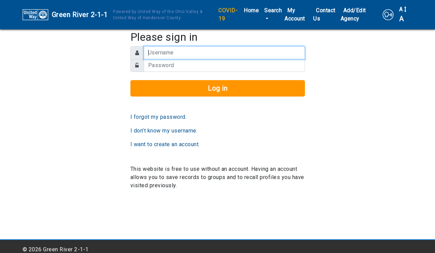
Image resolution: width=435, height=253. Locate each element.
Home (251, 10)
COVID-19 (228, 14)
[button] (388, 15)
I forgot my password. (158, 117)
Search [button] (273, 10)
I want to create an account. (165, 144)
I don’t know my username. (164, 130)
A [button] (403, 14)
